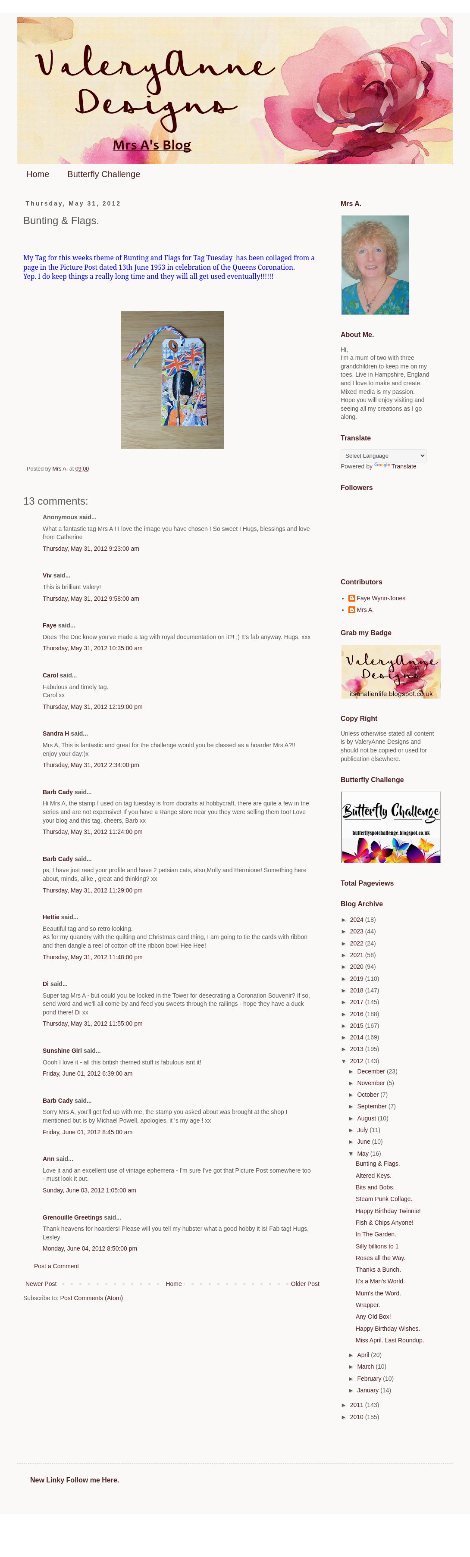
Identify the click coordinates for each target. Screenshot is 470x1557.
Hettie (51, 917)
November (371, 1083)
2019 (357, 978)
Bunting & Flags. (378, 1163)
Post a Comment (56, 1266)
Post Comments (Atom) (91, 1298)
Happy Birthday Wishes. (388, 1328)
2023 (357, 931)
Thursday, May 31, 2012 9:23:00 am (91, 548)
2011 (357, 1404)
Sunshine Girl (62, 1050)
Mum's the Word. (378, 1293)
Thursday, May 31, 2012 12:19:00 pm (93, 706)
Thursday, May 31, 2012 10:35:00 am (93, 648)
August (367, 1118)
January (368, 1390)
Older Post (305, 1283)
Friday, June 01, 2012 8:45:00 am (87, 1132)
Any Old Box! (373, 1316)
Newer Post (40, 1283)
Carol (50, 675)
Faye (49, 625)
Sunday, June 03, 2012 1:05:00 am (89, 1190)
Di (46, 983)
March (366, 1366)
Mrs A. (365, 609)
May (363, 1153)
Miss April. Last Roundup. (390, 1340)
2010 (357, 1416)
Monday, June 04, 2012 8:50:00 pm (90, 1248)
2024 (357, 919)
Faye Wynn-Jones (381, 598)
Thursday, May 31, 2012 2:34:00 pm (91, 764)
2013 (357, 1048)
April (364, 1354)
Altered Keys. (374, 1175)
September (372, 1106)
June (364, 1141)
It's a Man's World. (380, 1281)
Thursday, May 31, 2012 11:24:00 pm (93, 831)
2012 (357, 1061)
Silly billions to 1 (377, 1246)
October (368, 1094)
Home (37, 174)
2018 (357, 990)
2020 (357, 966)
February (370, 1378)
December (371, 1071)
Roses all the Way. (380, 1257)
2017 (357, 1001)
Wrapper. (368, 1304)
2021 (357, 955)
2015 (357, 1025)
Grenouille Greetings (72, 1217)
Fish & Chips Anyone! (385, 1222)
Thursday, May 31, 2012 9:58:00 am (91, 598)
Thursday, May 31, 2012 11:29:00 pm (93, 890)
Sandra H (56, 733)
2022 (357, 943)
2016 (357, 1014)
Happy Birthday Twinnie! (388, 1211)
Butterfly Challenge (103, 174)
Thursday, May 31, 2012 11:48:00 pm (93, 957)
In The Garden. (376, 1234)
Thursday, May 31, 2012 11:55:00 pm (93, 1023)
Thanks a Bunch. (378, 1269)
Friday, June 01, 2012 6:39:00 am (87, 1073)
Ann (48, 1158)
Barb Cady (58, 792)
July (363, 1129)
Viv (47, 575)
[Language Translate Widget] (383, 455)
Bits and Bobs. (375, 1187)
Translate (395, 466)
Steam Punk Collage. (384, 1198)
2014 (357, 1037)
